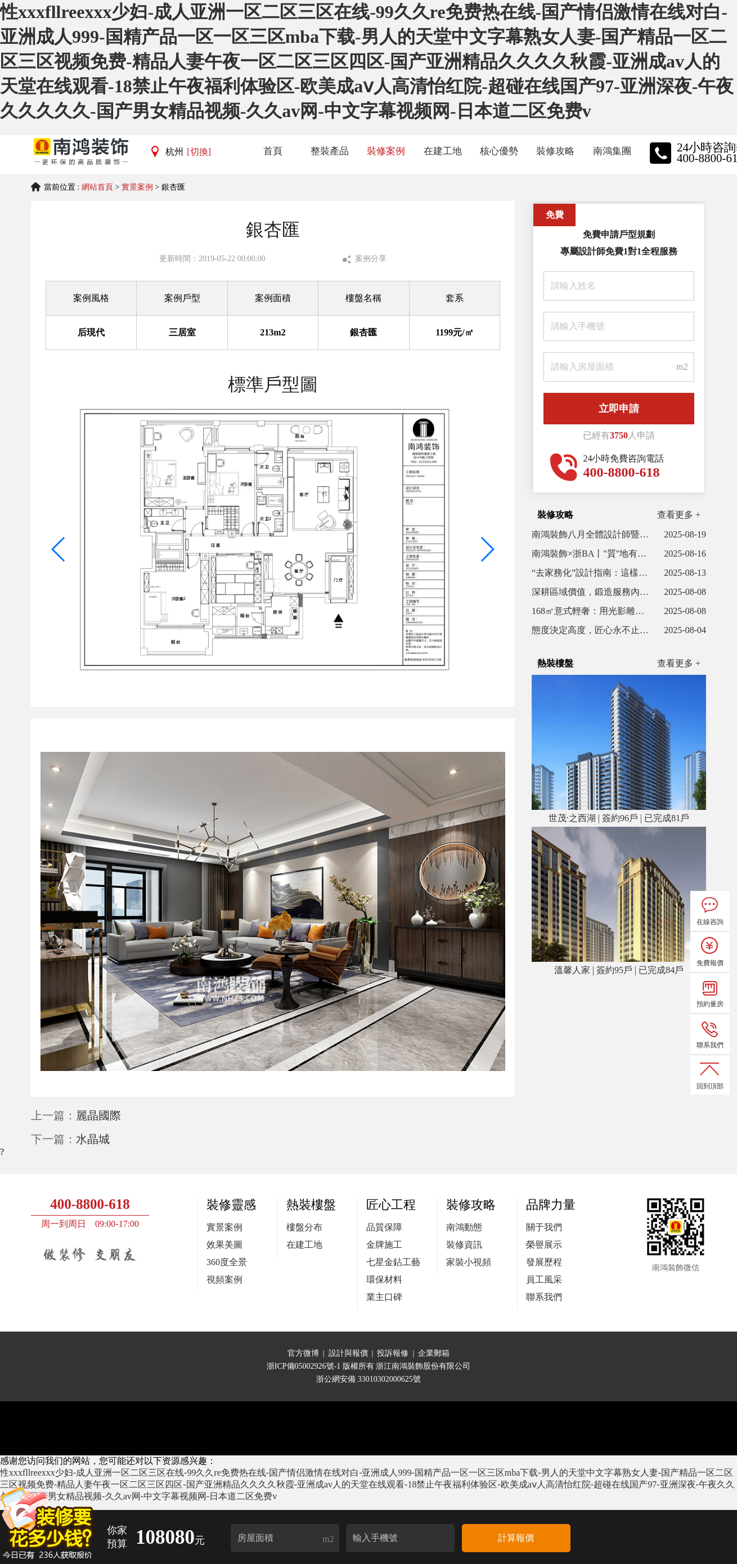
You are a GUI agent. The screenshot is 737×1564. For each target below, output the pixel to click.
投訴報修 (392, 1353)
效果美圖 (224, 1244)
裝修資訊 (464, 1244)
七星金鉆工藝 (393, 1262)
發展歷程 (544, 1262)
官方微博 (303, 1353)
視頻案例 (224, 1279)
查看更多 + (678, 514)
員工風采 (544, 1279)
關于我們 (544, 1227)
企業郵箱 (434, 1353)
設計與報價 (348, 1353)
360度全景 (226, 1262)
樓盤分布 (304, 1227)
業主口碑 (384, 1297)
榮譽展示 (544, 1244)
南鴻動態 (464, 1227)
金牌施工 (384, 1244)
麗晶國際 (98, 1115)
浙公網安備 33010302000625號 (368, 1379)
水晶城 (93, 1139)
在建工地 (304, 1244)
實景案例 (137, 187)
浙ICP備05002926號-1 (305, 1366)
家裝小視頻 (468, 1262)
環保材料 (384, 1279)
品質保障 (384, 1227)
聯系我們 (544, 1297)
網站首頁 (97, 187)
